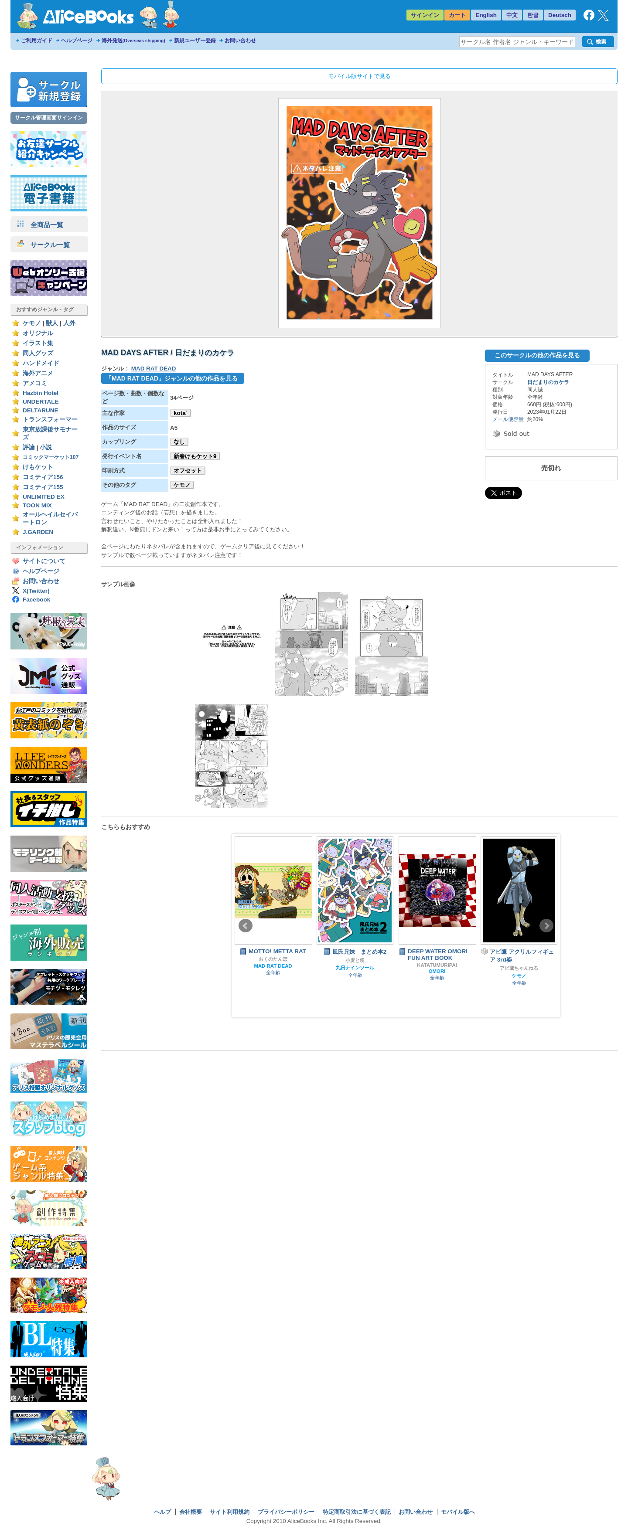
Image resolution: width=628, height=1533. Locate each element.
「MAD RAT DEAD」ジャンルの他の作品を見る (172, 378)
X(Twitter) (36, 591)
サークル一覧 (43, 244)
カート (457, 15)
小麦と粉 (355, 960)
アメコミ (35, 383)
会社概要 (190, 1512)
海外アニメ (38, 373)
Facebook (36, 599)
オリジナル (38, 333)
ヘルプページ (76, 40)
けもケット (38, 467)
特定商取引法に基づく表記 (357, 1512)
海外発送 (133, 40)
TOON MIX (37, 505)
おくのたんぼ (273, 959)
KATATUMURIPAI (437, 965)
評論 (29, 447)
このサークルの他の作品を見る (537, 355)
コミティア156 (43, 477)
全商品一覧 (40, 224)
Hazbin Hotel (40, 393)
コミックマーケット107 (50, 457)
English (486, 15)
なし (179, 441)
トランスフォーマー (50, 419)
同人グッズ (38, 353)
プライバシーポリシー (286, 1512)
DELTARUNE (40, 410)
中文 (512, 15)
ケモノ (32, 323)
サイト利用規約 (229, 1512)
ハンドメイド (41, 363)
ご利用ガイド (36, 40)
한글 (533, 15)
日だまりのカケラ (548, 382)
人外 (69, 323)
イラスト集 (38, 343)
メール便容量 (508, 419)
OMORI (437, 971)
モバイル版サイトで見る (359, 76)
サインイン (425, 15)
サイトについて (44, 561)
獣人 (52, 323)
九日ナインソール (355, 967)
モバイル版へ (458, 1512)
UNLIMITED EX (44, 496)
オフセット (188, 470)
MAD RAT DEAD (153, 368)
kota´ (181, 413)
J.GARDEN (38, 532)
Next (546, 926)
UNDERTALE (41, 401)
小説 (46, 447)
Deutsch (559, 15)
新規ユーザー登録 (195, 40)
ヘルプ (162, 1512)
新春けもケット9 (195, 456)
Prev (246, 926)
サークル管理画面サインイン (49, 118)
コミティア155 (43, 487)
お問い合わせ (240, 40)
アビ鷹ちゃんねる (519, 968)
